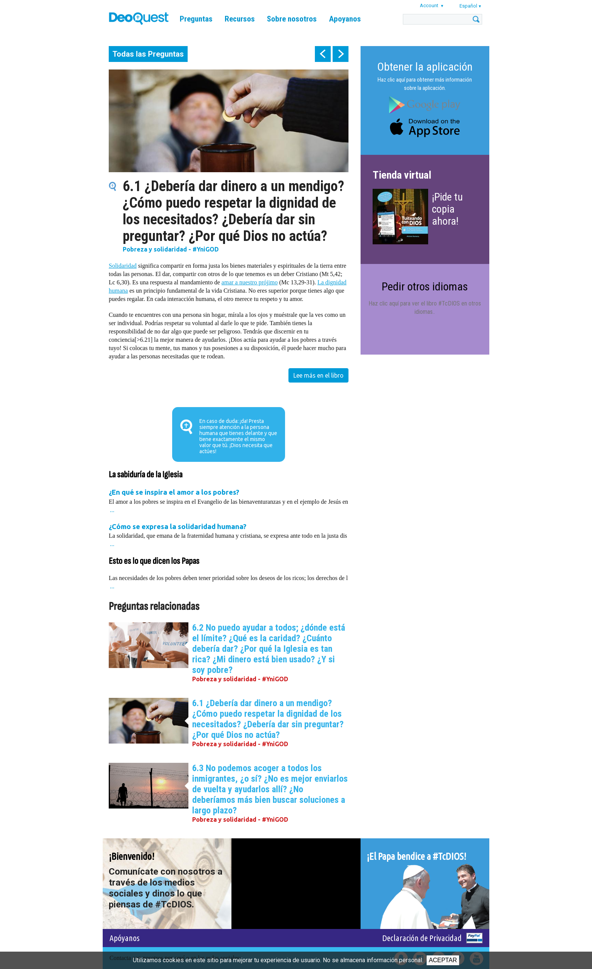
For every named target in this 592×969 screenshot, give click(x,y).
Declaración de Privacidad (422, 938)
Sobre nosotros (292, 18)
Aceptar (443, 960)
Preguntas (196, 18)
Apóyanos (124, 938)
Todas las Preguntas (148, 54)
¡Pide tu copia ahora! (447, 209)
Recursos (240, 18)
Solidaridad (123, 265)
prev (323, 54)
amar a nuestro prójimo (250, 282)
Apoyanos (345, 18)
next (340, 54)
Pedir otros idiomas (425, 286)
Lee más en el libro (318, 375)
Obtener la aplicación (425, 66)
